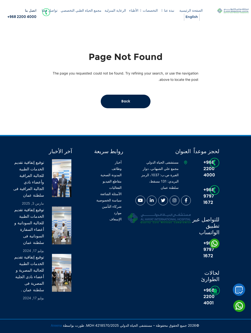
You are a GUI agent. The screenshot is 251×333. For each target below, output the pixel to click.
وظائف (117, 168)
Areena (56, 325)
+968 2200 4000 (21, 16)
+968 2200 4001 (205, 296)
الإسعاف (115, 219)
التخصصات (150, 10)
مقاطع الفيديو (112, 181)
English (191, 17)
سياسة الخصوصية (109, 200)
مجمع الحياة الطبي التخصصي (81, 10)
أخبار (118, 162)
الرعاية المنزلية (115, 10)
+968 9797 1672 (205, 196)
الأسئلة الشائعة (111, 194)
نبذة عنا (169, 10)
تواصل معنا (50, 10)
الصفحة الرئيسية (191, 10)
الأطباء (133, 10)
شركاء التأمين (112, 206)
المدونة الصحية (111, 175)
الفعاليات (115, 187)
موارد (118, 213)
